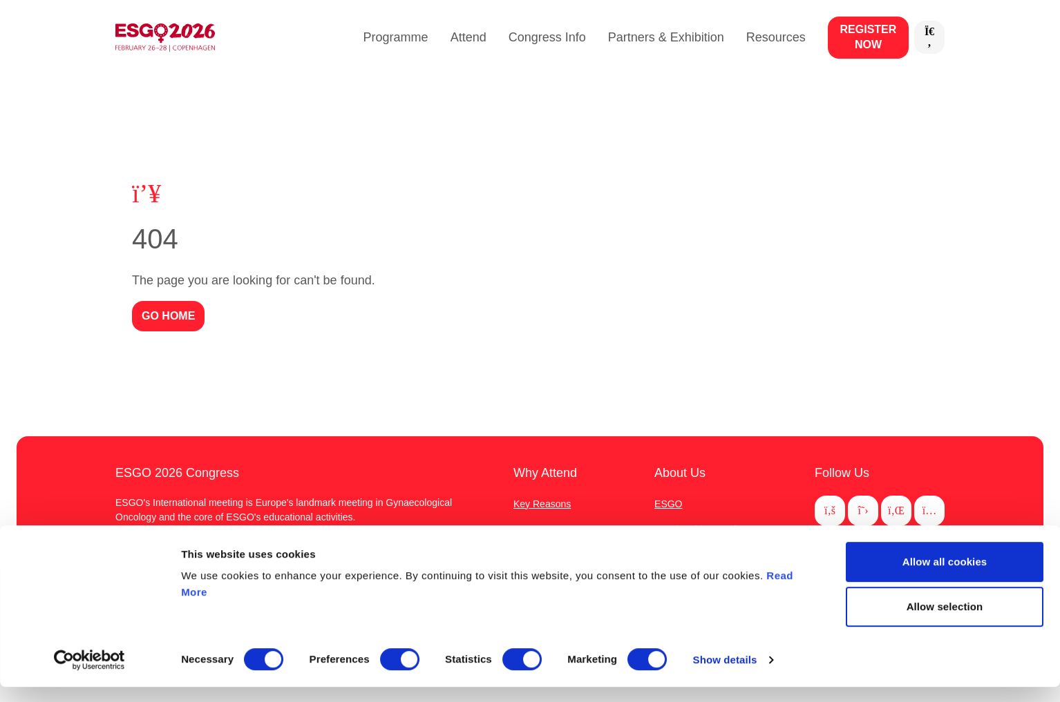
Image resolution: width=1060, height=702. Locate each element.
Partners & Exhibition (666, 37)
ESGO (668, 503)
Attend (468, 37)
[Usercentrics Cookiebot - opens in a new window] (89, 675)
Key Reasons (542, 503)
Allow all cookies (944, 577)
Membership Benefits (700, 529)
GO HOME (168, 316)
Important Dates (548, 529)
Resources (776, 37)
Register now (868, 36)
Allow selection (945, 622)
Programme (395, 37)
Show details (725, 675)
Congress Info (547, 37)
